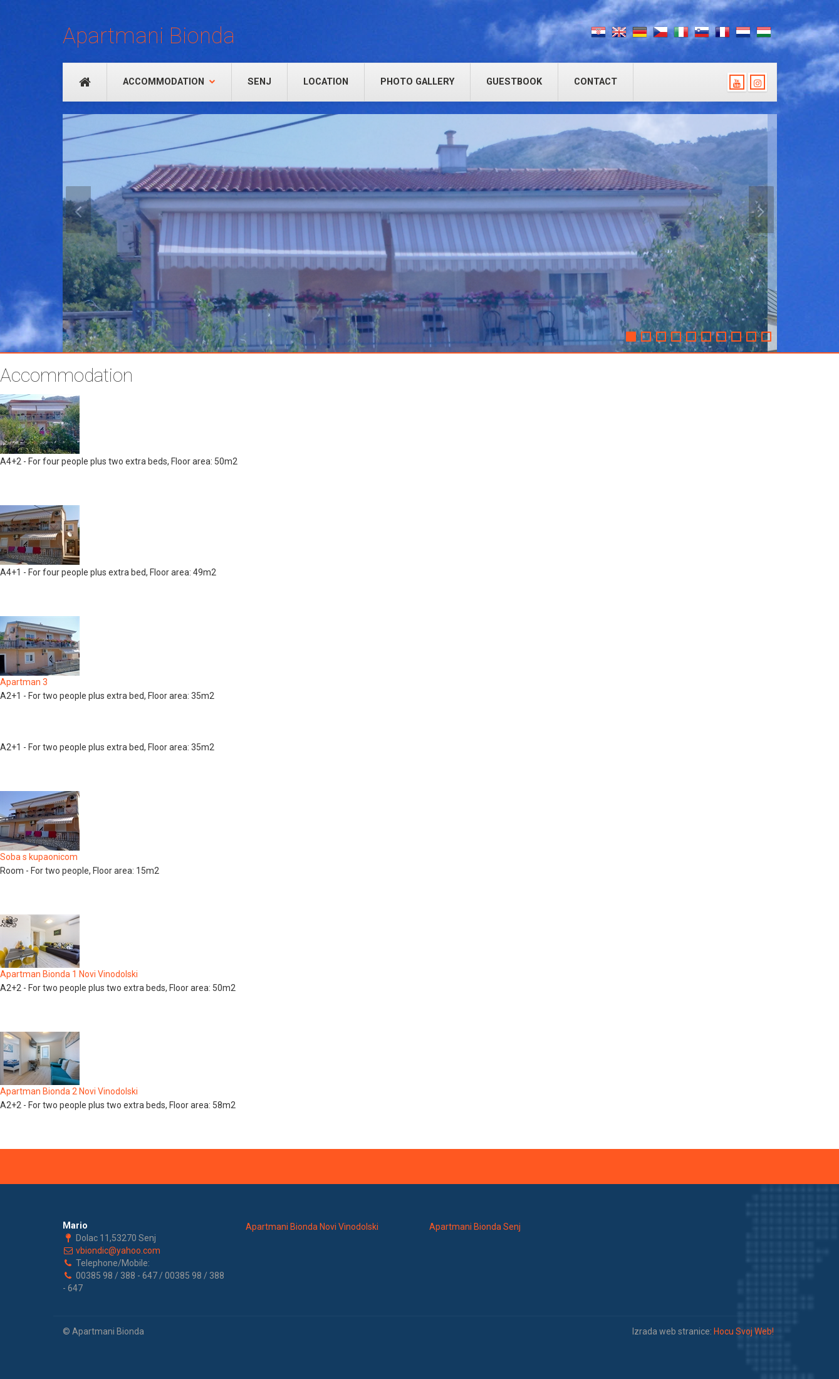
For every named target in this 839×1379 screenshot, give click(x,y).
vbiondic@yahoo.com (118, 1250)
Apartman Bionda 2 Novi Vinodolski (69, 1091)
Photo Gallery (417, 81)
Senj (259, 81)
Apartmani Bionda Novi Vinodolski (312, 1227)
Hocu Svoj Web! (744, 1331)
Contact (595, 81)
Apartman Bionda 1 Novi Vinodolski (69, 974)
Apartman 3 (24, 682)
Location (325, 81)
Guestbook (514, 81)
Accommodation (169, 81)
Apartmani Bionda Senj (475, 1227)
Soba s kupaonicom (39, 857)
